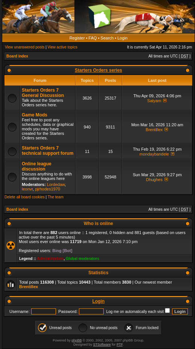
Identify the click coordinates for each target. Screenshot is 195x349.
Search (107, 38)
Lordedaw (56, 184)
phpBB (76, 340)
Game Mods (34, 115)
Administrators (50, 259)
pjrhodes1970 (47, 189)
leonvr (27, 189)
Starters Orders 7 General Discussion (43, 93)
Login (122, 38)
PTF (119, 344)
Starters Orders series (98, 70)
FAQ (93, 38)
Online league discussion (36, 166)
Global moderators (82, 259)
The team (55, 197)
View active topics (62, 47)
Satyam (154, 100)
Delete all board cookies (25, 197)
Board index (17, 56)
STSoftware (102, 344)
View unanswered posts (24, 47)
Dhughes (154, 179)
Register (77, 38)
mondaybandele (154, 154)
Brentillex (154, 129)
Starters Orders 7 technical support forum (47, 150)
